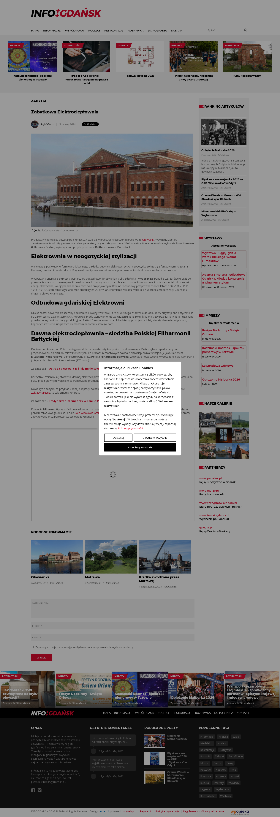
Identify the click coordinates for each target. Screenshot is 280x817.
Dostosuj (118, 437)
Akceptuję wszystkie (140, 447)
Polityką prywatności (130, 428)
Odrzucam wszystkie (155, 437)
